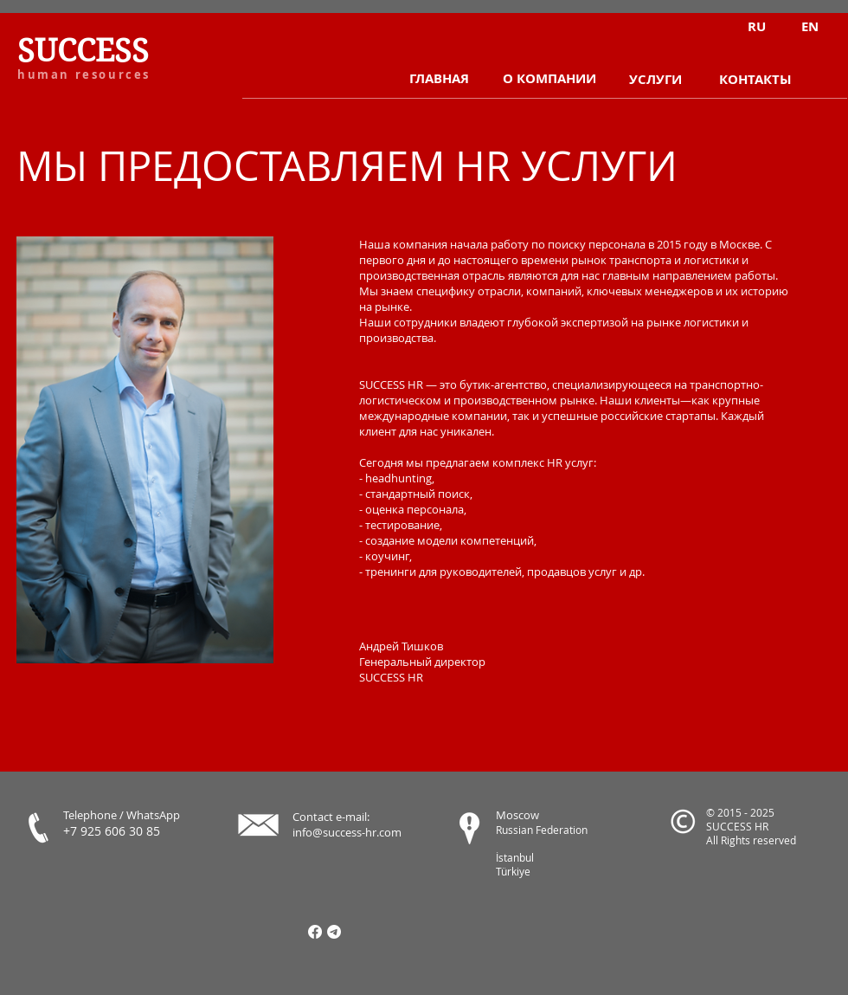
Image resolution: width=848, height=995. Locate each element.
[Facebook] (315, 932)
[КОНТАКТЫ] (755, 80)
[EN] (809, 26)
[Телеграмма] (334, 932)
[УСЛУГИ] (655, 80)
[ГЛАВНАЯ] (439, 79)
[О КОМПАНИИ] (549, 79)
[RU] (757, 26)
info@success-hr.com (347, 832)
